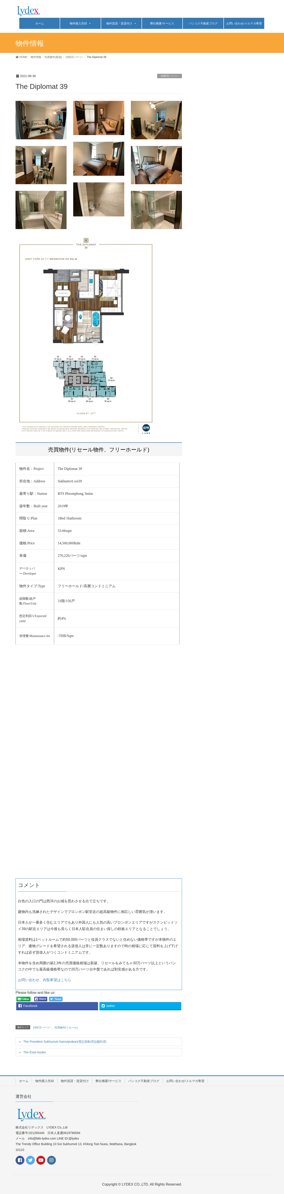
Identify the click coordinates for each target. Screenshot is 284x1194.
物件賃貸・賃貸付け (119, 23)
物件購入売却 (78, 23)
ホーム (39, 23)
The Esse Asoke (34, 1052)
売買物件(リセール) (66, 1027)
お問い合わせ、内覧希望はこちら (44, 980)
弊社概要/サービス (162, 23)
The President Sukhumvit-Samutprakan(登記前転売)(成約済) (64, 1041)
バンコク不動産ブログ (203, 23)
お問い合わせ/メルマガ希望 (244, 23)
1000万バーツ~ (169, 76)
